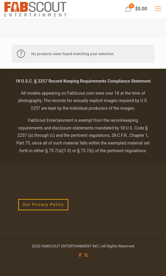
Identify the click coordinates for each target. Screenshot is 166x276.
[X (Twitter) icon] (86, 255)
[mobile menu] (158, 9)
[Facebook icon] (80, 255)
